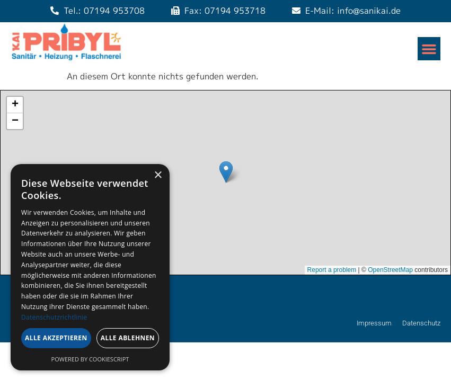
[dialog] (90, 267)
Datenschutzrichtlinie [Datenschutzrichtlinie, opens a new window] (54, 317)
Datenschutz (421, 323)
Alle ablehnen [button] (128, 337)
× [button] (158, 175)
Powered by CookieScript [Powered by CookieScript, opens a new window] (90, 359)
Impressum (374, 323)
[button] (429, 48)
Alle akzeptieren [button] (56, 337)
